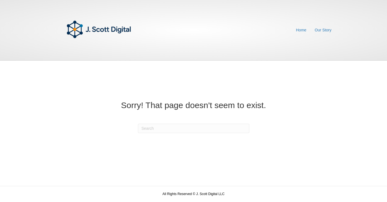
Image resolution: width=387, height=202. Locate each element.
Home (301, 30)
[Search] (193, 128)
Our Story (323, 30)
